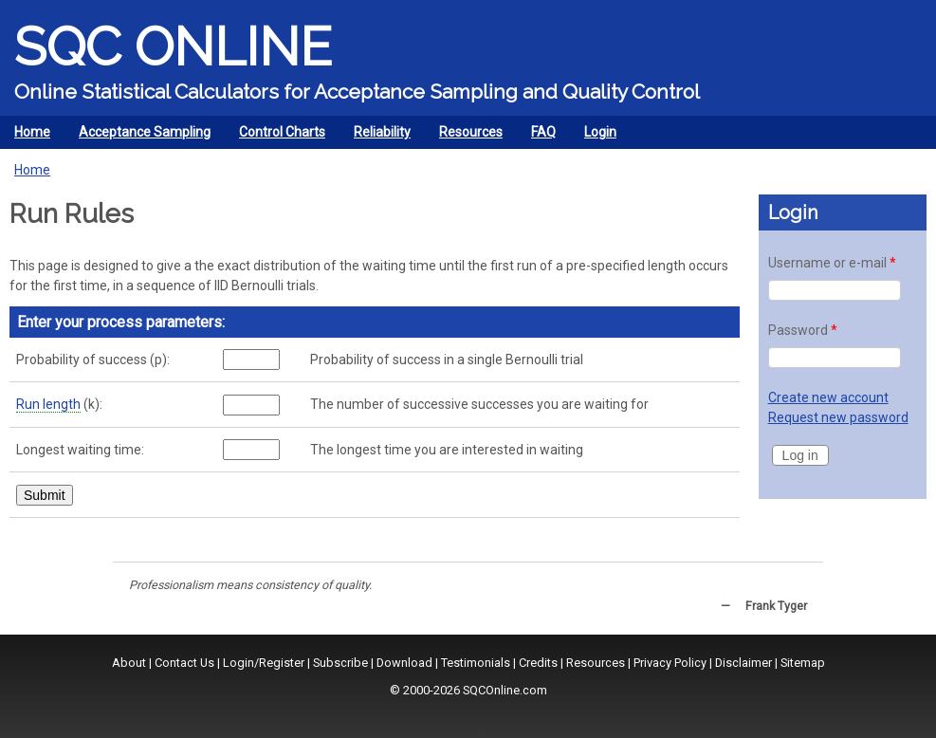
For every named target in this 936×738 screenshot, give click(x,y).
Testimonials (475, 662)
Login (600, 131)
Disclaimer (743, 662)
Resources (466, 136)
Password (802, 330)
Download (404, 662)
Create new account (828, 397)
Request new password (838, 417)
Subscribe (340, 662)
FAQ (543, 131)
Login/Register (263, 662)
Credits (538, 662)
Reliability (377, 136)
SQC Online (173, 46)
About (129, 662)
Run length (48, 404)
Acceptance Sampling (139, 136)
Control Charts (277, 136)
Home (32, 131)
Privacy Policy (670, 662)
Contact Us (184, 662)
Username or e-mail (832, 262)
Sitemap (802, 662)
